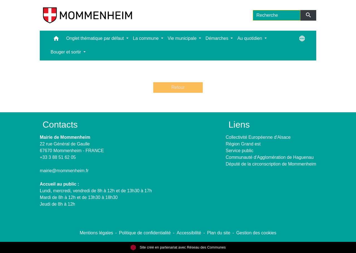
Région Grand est (243, 144)
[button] (56, 40)
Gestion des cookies (256, 232)
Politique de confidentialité (145, 232)
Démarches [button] (217, 38)
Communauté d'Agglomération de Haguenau (270, 157)
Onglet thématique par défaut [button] (95, 38)
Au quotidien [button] (250, 38)
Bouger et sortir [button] (66, 52)
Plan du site (218, 232)
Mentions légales (96, 232)
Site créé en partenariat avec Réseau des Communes (178, 247)
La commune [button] (146, 38)
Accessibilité (189, 232)
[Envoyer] (308, 15)
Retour (178, 87)
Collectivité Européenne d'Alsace (258, 137)
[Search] (276, 15)
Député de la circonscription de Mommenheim (271, 164)
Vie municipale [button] (183, 38)
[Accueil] (87, 15)
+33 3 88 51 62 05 (58, 157)
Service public (240, 150)
